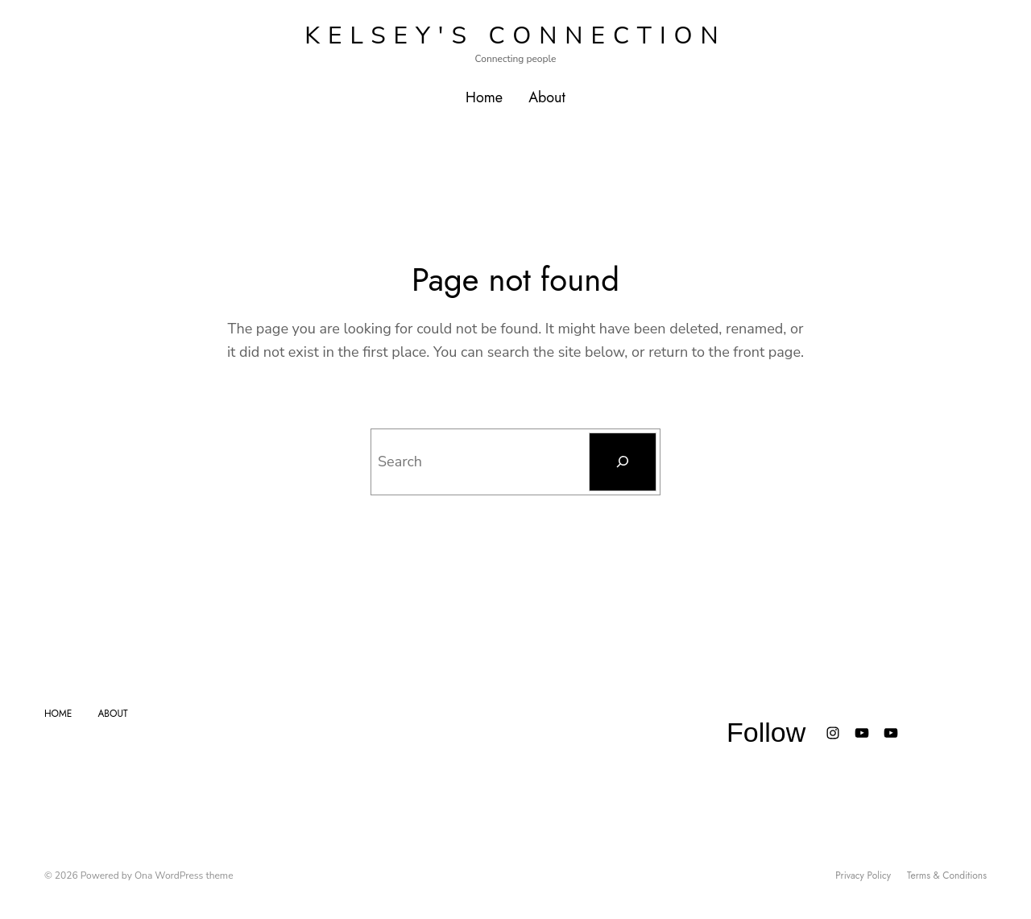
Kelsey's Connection (515, 35)
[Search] (622, 462)
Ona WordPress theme (184, 875)
